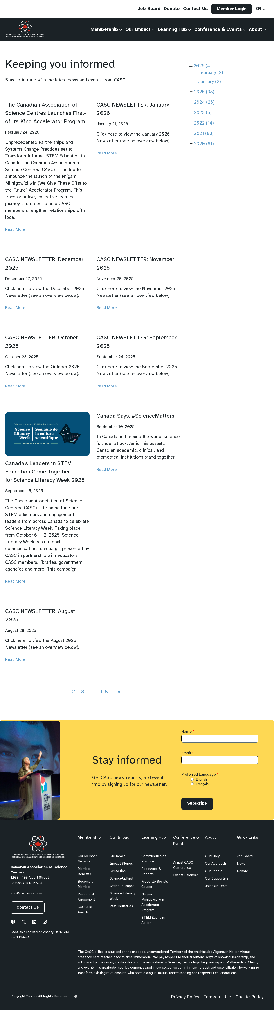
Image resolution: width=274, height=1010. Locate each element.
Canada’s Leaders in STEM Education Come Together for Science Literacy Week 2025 (45, 472)
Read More (15, 230)
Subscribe (197, 804)
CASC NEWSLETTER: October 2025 (41, 342)
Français (202, 784)
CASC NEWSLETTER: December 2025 (44, 264)
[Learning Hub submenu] (189, 29)
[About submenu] (264, 29)
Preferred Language (200, 775)
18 (105, 692)
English (201, 779)
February (210, 72)
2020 (204, 144)
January (209, 81)
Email (187, 753)
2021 (204, 133)
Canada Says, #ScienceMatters (135, 416)
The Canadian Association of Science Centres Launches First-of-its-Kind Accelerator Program (45, 113)
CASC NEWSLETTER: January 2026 (133, 109)
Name (188, 732)
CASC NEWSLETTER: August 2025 (40, 616)
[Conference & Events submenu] (244, 29)
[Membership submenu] (120, 29)
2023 (203, 112)
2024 (204, 102)
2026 (203, 66)
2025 (204, 92)
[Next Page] (118, 692)
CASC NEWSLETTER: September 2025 (137, 342)
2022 (204, 123)
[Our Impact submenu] (153, 29)
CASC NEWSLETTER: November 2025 (135, 264)
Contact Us (28, 908)
